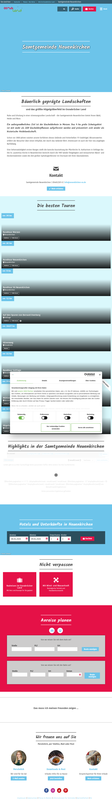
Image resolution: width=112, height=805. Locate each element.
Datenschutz (32, 798)
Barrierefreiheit (82, 798)
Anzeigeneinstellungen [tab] (67, 380)
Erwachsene (55, 535)
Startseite (18, 2)
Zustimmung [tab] (21, 380)
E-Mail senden (19, 778)
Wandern (6, 348)
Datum (69, 671)
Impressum (21, 798)
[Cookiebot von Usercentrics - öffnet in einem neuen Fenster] (86, 374)
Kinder (64, 535)
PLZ (36, 646)
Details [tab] (44, 380)
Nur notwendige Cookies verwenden (56, 427)
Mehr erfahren (56, 188)
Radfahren (6, 238)
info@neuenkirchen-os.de (75, 182)
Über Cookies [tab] (91, 380)
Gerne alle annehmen (86, 427)
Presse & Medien (45, 798)
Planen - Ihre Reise (32, 2)
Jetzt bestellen (56, 778)
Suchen (87, 538)
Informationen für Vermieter (64, 798)
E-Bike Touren (15, 238)
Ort (58, 646)
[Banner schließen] (100, 374)
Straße (14, 646)
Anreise (13, 535)
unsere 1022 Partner (25, 391)
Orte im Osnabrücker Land (53, 2)
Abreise (33, 535)
